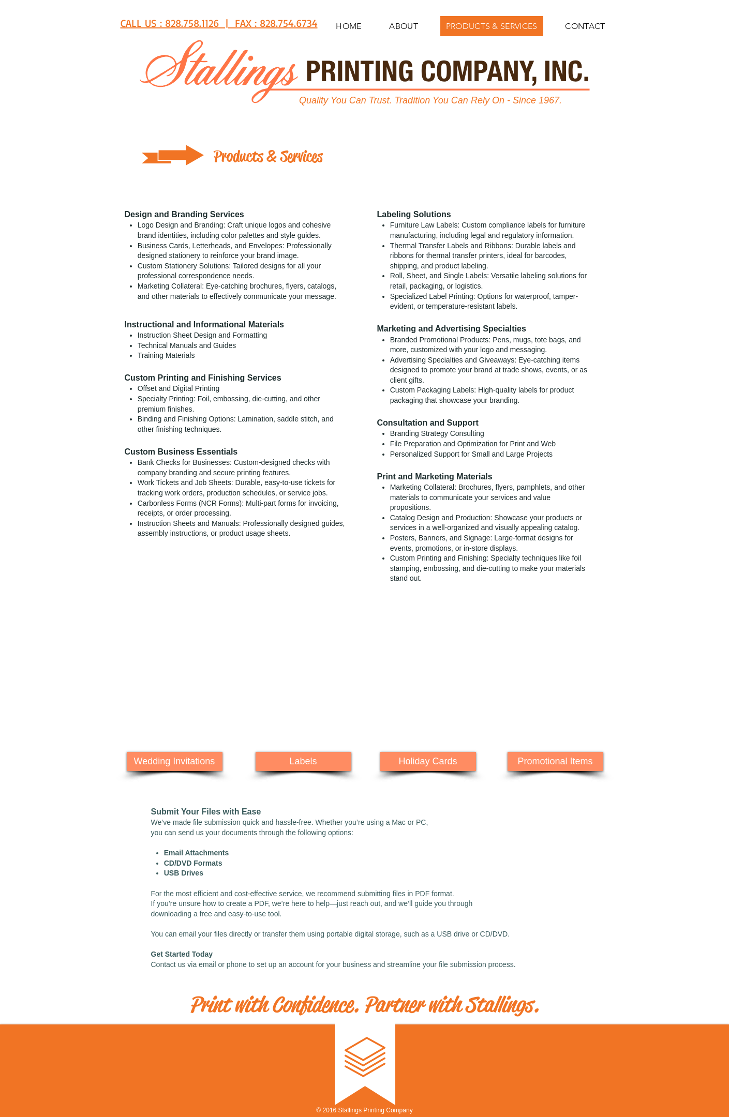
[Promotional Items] (555, 761)
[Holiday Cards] (428, 761)
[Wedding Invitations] (174, 761)
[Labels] (303, 761)
